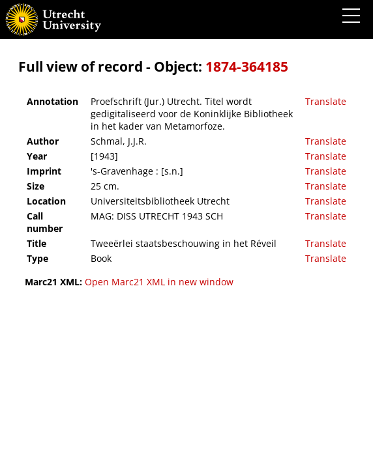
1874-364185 (246, 66)
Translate (325, 101)
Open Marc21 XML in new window (159, 282)
